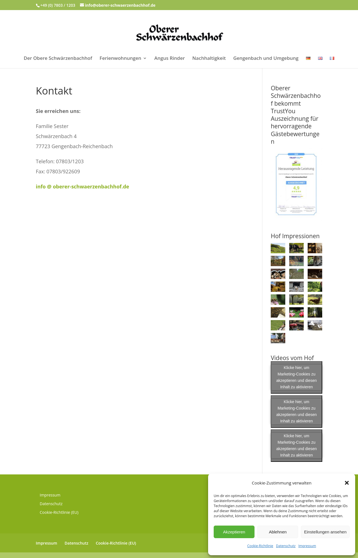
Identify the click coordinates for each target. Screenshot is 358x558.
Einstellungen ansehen (325, 531)
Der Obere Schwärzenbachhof (58, 58)
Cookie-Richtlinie (260, 545)
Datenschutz (286, 545)
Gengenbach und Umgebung (265, 58)
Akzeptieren (234, 531)
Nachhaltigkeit (209, 58)
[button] (347, 483)
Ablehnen (277, 531)
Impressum (307, 545)
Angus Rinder (169, 58)
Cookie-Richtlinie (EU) (59, 512)
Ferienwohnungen (120, 58)
